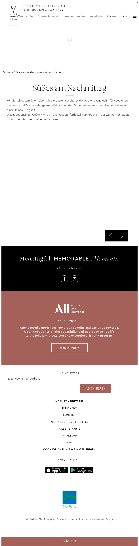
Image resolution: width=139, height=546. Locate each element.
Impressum (69, 435)
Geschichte (25, 16)
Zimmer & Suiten (48, 16)
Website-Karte (69, 429)
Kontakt (69, 415)
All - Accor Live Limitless (69, 422)
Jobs (69, 442)
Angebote (96, 16)
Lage (124, 16)
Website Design (105, 519)
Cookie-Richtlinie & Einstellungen (69, 449)
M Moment (69, 408)
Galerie (112, 16)
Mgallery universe (69, 401)
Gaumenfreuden (74, 16)
